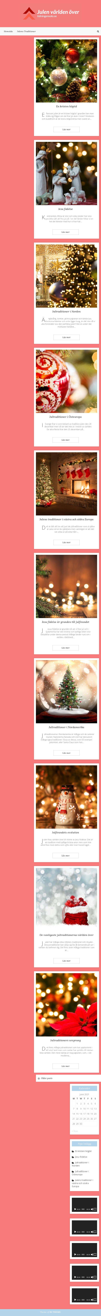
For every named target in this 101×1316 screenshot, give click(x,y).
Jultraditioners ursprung (65, 1040)
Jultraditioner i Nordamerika (66, 727)
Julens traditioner (26, 31)
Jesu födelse (65, 209)
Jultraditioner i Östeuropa (65, 416)
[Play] (75, 1209)
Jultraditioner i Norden (66, 311)
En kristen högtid (66, 106)
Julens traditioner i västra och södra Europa (67, 519)
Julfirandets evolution (65, 832)
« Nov (75, 1131)
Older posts (47, 1078)
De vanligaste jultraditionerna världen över (67, 935)
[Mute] (92, 1209)
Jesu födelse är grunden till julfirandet (65, 622)
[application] (84, 1205)
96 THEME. (55, 1312)
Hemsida (8, 31)
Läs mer (66, 129)
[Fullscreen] (95, 1209)
